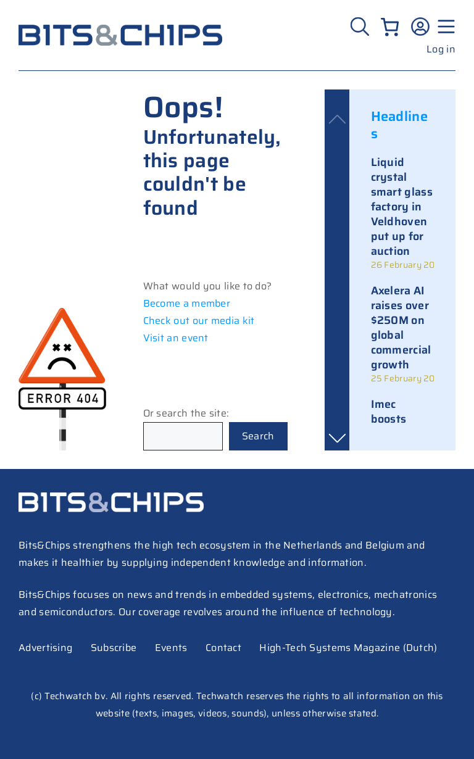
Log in (440, 49)
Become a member (187, 303)
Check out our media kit (199, 320)
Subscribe (114, 647)
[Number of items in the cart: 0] (390, 27)
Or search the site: (186, 413)
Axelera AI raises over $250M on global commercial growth (401, 327)
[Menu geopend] (444, 26)
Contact (223, 647)
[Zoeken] (361, 26)
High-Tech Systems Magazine (329, 647)
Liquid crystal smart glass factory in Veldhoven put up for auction (402, 207)
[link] (402, 213)
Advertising (45, 647)
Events (171, 647)
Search (258, 436)
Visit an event (176, 338)
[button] (337, 438)
